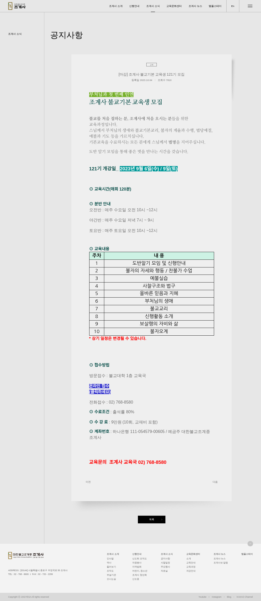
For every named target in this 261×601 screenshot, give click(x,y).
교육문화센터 (174, 6)
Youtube (202, 597)
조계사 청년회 (139, 575)
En (232, 6)
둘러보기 (111, 566)
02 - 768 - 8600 (21, 574)
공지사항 (165, 558)
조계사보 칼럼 (221, 562)
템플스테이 (215, 6)
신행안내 (134, 6)
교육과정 (190, 566)
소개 (188, 558)
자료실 (164, 571)
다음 (215, 481)
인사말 (110, 558)
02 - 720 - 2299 (45, 574)
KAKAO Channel (245, 597)
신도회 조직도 (139, 558)
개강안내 (190, 571)
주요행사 (165, 566)
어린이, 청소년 (139, 571)
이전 (88, 481)
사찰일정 (165, 562)
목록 (151, 519)
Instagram (216, 597)
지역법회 (136, 566)
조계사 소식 (153, 6)
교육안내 (190, 562)
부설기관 (111, 575)
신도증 (135, 579)
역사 (109, 562)
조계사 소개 (116, 6)
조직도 (110, 571)
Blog (229, 597)
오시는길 (111, 579)
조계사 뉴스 (195, 6)
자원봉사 (136, 562)
